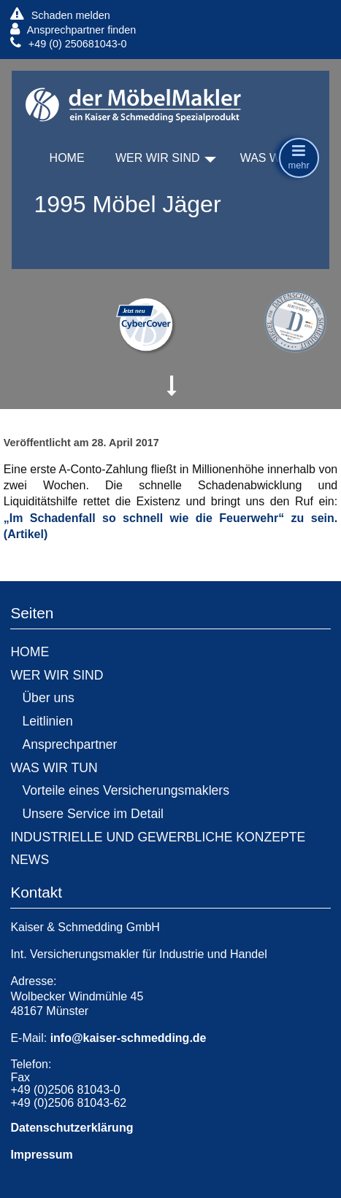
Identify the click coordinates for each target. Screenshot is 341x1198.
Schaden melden (60, 15)
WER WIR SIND (157, 158)
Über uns (48, 698)
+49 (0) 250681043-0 (68, 43)
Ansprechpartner (69, 744)
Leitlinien (47, 721)
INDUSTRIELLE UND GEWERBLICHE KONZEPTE (157, 837)
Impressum (41, 1154)
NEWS (29, 859)
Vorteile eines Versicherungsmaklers (125, 790)
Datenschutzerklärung (71, 1127)
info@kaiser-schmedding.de (128, 1038)
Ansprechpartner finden (73, 29)
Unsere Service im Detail (93, 813)
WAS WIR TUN (53, 768)
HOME (67, 158)
